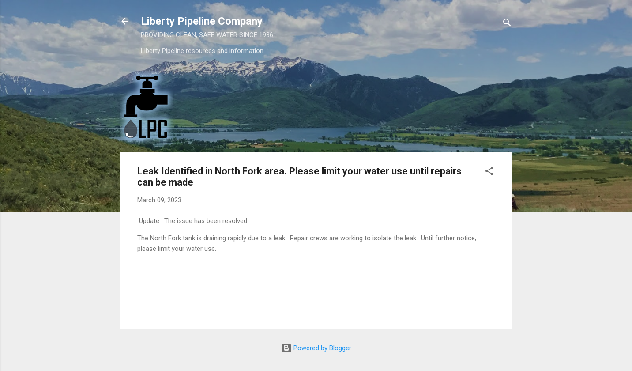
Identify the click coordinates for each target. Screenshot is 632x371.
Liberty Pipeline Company (202, 21)
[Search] (507, 24)
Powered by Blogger (316, 348)
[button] (489, 172)
